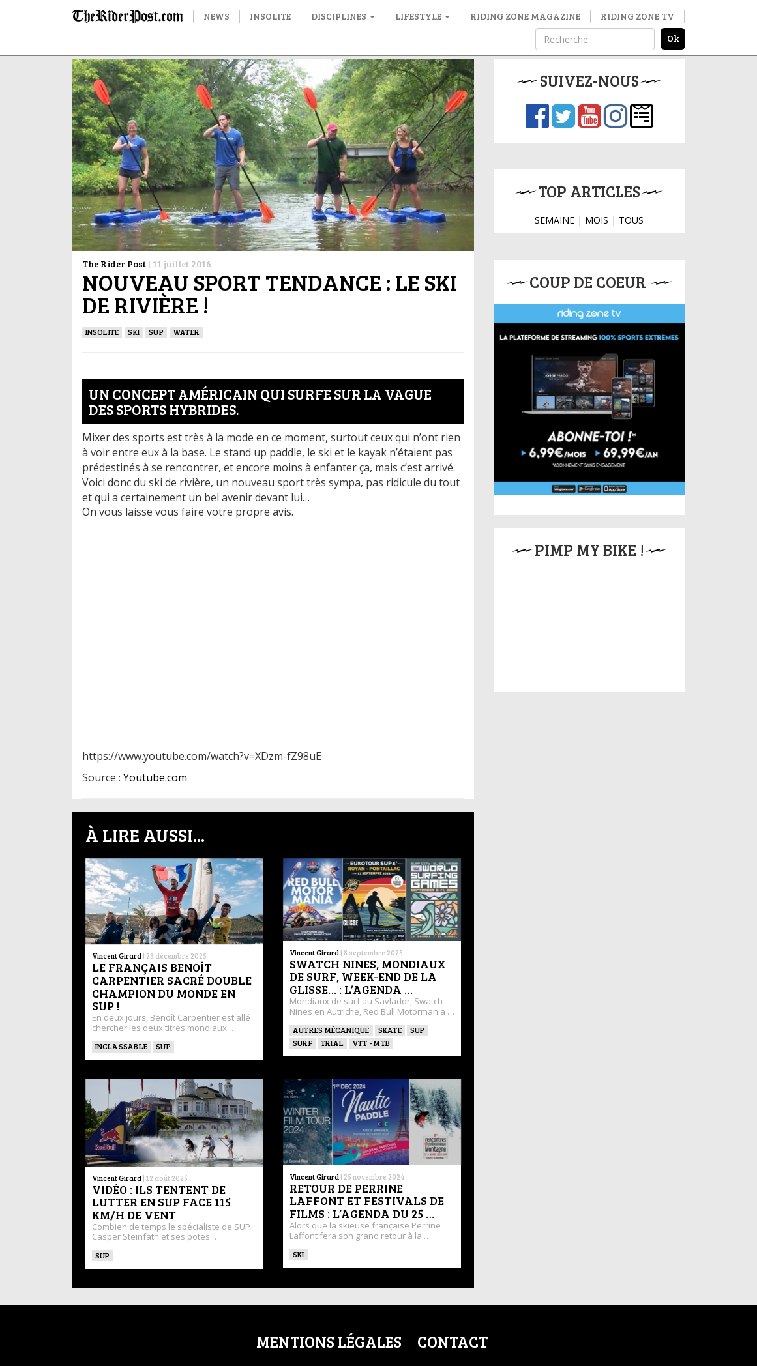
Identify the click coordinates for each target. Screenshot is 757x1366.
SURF (302, 1043)
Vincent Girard (116, 956)
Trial (332, 1043)
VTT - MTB (371, 1043)
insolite (102, 332)
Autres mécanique (331, 1029)
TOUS (631, 220)
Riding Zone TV (637, 16)
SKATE (390, 1029)
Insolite (270, 16)
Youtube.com (155, 777)
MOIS (596, 220)
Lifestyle (422, 16)
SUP (156, 332)
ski (134, 332)
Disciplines (343, 16)
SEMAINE (554, 220)
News (216, 16)
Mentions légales (329, 1341)
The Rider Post (114, 263)
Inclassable (121, 1046)
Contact (452, 1341)
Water (186, 332)
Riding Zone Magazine (525, 16)
